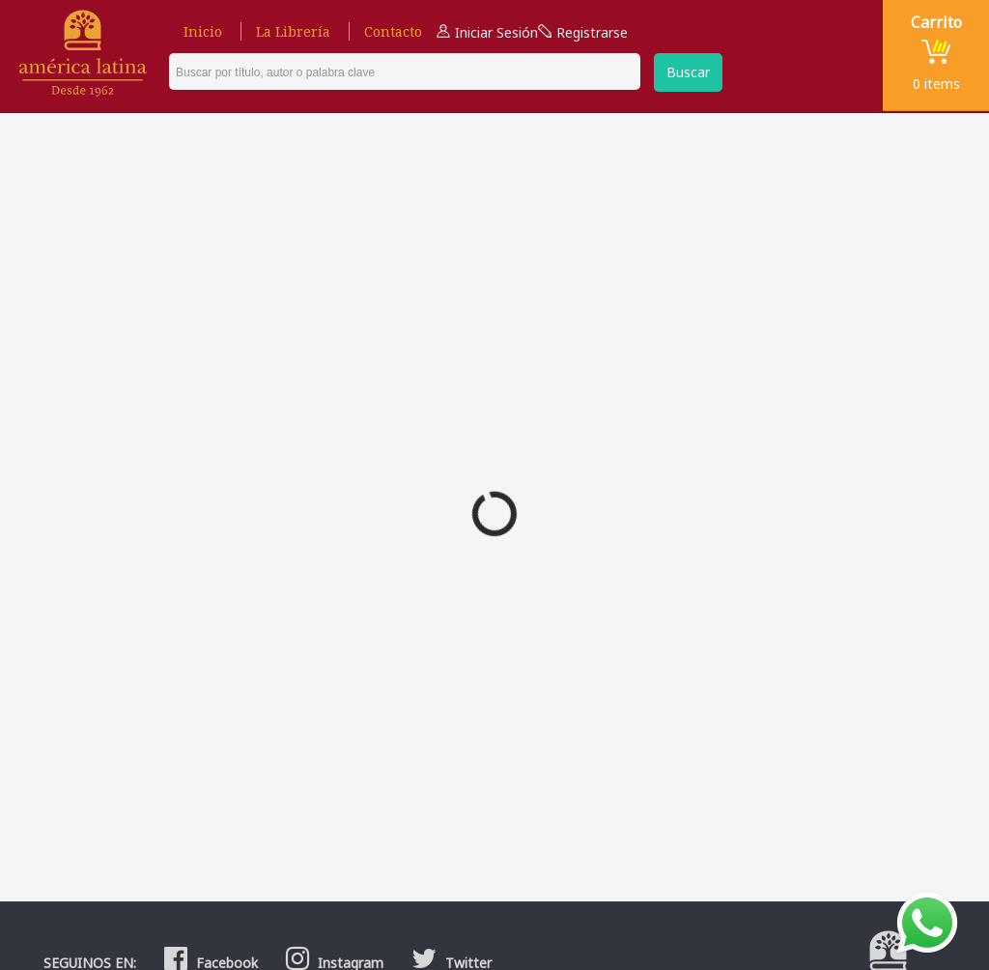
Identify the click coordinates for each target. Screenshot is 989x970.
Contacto (393, 31)
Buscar (688, 72)
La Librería (293, 31)
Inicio (203, 31)
